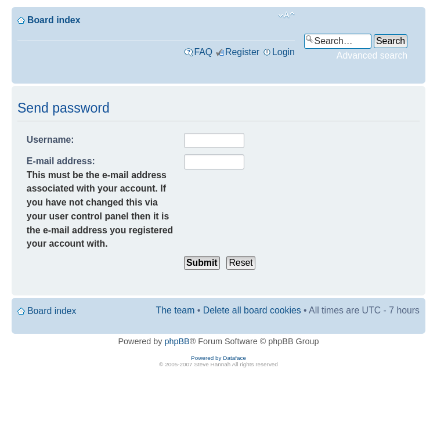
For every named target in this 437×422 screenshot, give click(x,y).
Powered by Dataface (218, 358)
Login (283, 52)
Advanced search (372, 55)
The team (175, 310)
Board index (53, 20)
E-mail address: (61, 161)
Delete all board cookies (252, 310)
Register (242, 52)
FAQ (203, 52)
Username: (50, 140)
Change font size (286, 15)
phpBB (177, 341)
